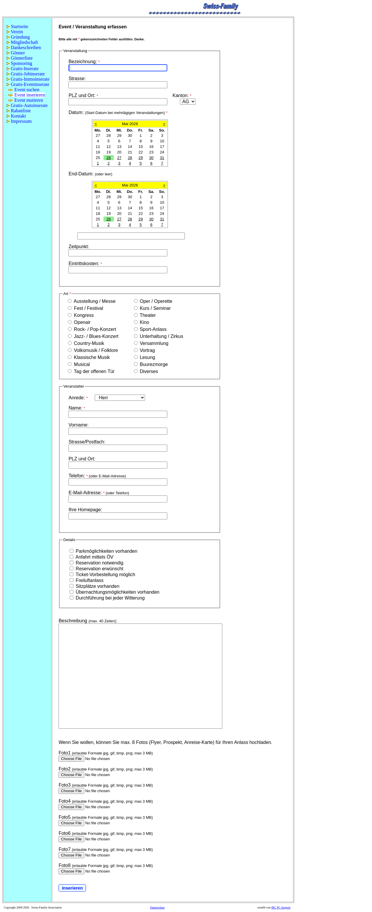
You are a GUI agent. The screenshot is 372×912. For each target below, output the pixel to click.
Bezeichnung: (83, 61)
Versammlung (153, 343)
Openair (81, 322)
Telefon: (97, 475)
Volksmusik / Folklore (95, 350)
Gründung (18, 36)
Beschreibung (72, 620)
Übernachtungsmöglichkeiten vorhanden (116, 592)
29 (141, 158)
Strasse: (77, 78)
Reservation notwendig (98, 562)
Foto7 (64, 849)
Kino (144, 322)
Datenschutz (157, 907)
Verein (15, 31)
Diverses (148, 371)
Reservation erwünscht (98, 568)
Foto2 (64, 768)
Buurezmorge (153, 364)
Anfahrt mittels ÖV (93, 557)
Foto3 (64, 785)
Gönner (16, 52)
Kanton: (182, 95)
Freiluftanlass (89, 580)
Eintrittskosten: (85, 263)
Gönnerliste (20, 58)
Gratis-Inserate (23, 68)
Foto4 (64, 801)
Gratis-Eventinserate (28, 84)
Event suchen (23, 89)
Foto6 (64, 833)
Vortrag (147, 350)
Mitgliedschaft (22, 42)
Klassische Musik (91, 357)
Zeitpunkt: (78, 246)
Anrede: (78, 397)
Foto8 (64, 865)
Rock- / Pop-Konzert (94, 329)
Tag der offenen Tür (93, 371)
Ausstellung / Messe (102, 301)
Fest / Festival (88, 308)
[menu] (27, 74)
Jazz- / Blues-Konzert (95, 336)
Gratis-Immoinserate (28, 79)
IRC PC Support (281, 907)
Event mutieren (25, 100)
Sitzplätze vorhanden (96, 586)
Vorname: (78, 424)
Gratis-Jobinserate (26, 73)
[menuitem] (27, 26)
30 (151, 158)
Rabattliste (19, 110)
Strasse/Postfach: (86, 441)
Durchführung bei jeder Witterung (109, 597)
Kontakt (16, 115)
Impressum (19, 121)
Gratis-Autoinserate (27, 105)
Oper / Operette (156, 301)
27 (119, 158)
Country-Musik (88, 343)
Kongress (83, 315)
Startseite (17, 26)
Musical (81, 364)
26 (108, 158)
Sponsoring (19, 63)
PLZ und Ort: (83, 95)
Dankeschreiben (24, 47)
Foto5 (64, 817)
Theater (147, 315)
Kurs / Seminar (155, 308)
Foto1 (64, 752)
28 (130, 158)
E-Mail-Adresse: (98, 492)
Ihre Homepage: (85, 509)
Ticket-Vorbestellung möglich (104, 574)
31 (162, 158)
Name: (76, 407)
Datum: (118, 112)
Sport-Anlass (153, 329)
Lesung (147, 357)
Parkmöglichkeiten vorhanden (105, 551)
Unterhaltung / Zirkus (161, 336)
